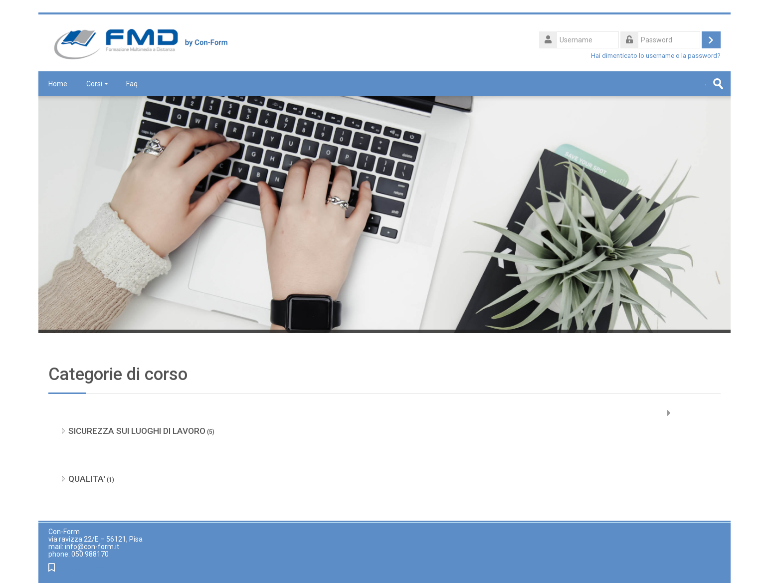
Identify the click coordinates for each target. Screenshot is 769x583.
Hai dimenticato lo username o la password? (656, 55)
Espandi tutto (697, 412)
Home (57, 84)
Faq (132, 84)
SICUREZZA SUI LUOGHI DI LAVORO (136, 431)
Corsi (97, 84)
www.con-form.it (84, 568)
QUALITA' (86, 479)
